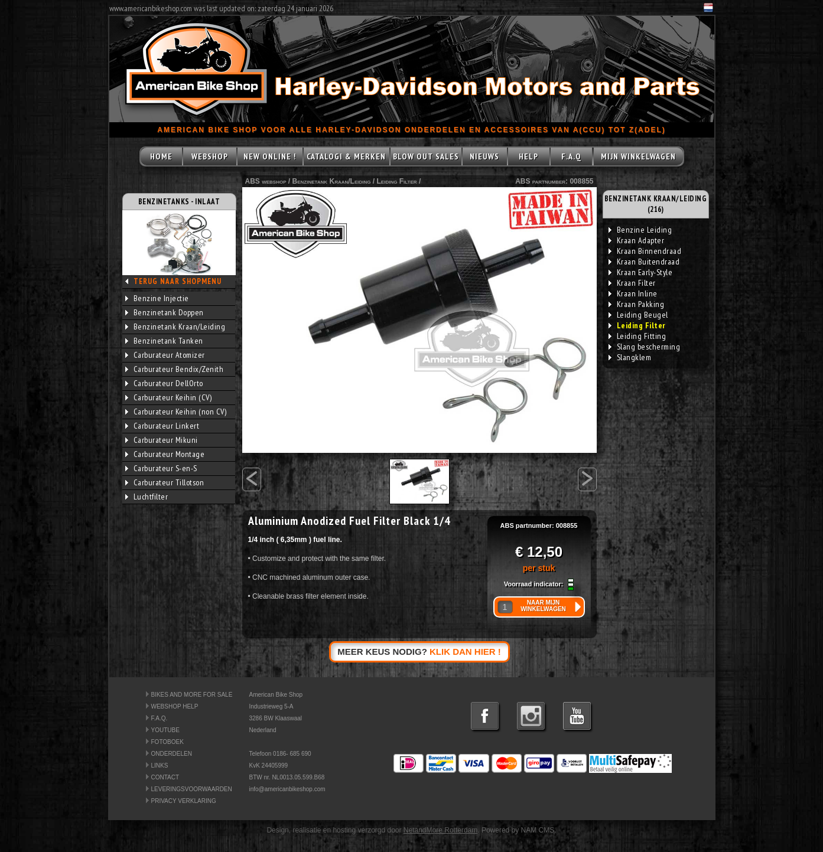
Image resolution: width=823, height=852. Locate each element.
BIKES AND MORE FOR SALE (192, 694)
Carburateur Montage (165, 454)
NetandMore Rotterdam (440, 830)
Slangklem (630, 357)
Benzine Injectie (157, 298)
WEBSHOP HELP (175, 706)
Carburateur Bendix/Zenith (174, 369)
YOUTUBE (165, 730)
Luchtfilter (146, 496)
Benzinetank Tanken (164, 340)
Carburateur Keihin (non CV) (176, 411)
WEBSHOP (209, 156)
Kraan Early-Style (641, 272)
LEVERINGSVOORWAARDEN (191, 789)
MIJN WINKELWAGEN (638, 156)
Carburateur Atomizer (165, 355)
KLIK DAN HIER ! (465, 652)
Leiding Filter (397, 181)
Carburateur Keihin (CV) (168, 397)
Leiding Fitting (637, 336)
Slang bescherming (645, 346)
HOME (161, 156)
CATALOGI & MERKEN (346, 156)
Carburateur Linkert (162, 425)
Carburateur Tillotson (164, 482)
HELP (528, 156)
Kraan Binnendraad (645, 251)
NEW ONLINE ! (269, 156)
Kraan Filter (632, 283)
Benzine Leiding (640, 229)
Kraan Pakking (637, 304)
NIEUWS (484, 156)
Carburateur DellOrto (164, 383)
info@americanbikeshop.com (287, 789)
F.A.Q (571, 156)
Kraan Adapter (637, 240)
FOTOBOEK (167, 742)
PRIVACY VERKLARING (183, 801)
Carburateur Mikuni (161, 440)
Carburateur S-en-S (161, 468)
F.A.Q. (159, 718)
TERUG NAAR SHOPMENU (178, 281)
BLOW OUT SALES (426, 156)
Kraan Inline (633, 293)
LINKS (159, 765)
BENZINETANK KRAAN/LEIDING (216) (655, 204)
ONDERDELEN (171, 753)
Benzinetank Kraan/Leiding (175, 326)
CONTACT (165, 777)
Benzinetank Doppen (164, 312)
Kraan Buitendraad (644, 261)
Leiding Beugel (638, 314)
